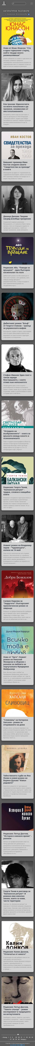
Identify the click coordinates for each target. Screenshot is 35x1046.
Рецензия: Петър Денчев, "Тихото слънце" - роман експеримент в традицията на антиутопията (17, 1010)
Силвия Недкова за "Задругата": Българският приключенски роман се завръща (16, 604)
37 (10, 1039)
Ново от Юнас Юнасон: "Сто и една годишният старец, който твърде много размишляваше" (17, 52)
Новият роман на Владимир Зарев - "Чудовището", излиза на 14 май (17, 547)
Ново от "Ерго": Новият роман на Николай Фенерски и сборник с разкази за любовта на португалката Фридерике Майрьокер (16, 663)
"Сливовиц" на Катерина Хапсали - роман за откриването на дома (15, 722)
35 (32, 1037)
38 (13, 1039)
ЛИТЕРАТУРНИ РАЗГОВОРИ (16, 11)
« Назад (4, 1037)
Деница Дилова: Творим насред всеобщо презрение (17, 217)
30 (19, 1037)
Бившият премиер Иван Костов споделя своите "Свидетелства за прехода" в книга (16, 166)
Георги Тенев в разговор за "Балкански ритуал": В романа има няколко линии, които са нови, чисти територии (16, 896)
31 (21, 1037)
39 (16, 1039)
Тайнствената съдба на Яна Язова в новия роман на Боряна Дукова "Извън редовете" (17, 779)
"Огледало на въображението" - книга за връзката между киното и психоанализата (16, 435)
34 (29, 1037)
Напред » (24, 1039)
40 (19, 1039)
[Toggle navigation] (32, 3)
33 (27, 1037)
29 (16, 1037)
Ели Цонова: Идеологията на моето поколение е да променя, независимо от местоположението (16, 108)
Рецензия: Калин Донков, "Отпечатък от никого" (16, 952)
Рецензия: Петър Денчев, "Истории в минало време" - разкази (17, 836)
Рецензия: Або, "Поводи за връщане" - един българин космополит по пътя (16, 270)
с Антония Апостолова (17, 14)
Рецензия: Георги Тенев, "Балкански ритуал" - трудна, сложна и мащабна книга (17, 491)
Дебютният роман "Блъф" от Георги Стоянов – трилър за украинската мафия (17, 325)
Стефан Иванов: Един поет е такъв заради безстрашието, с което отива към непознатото (17, 379)
